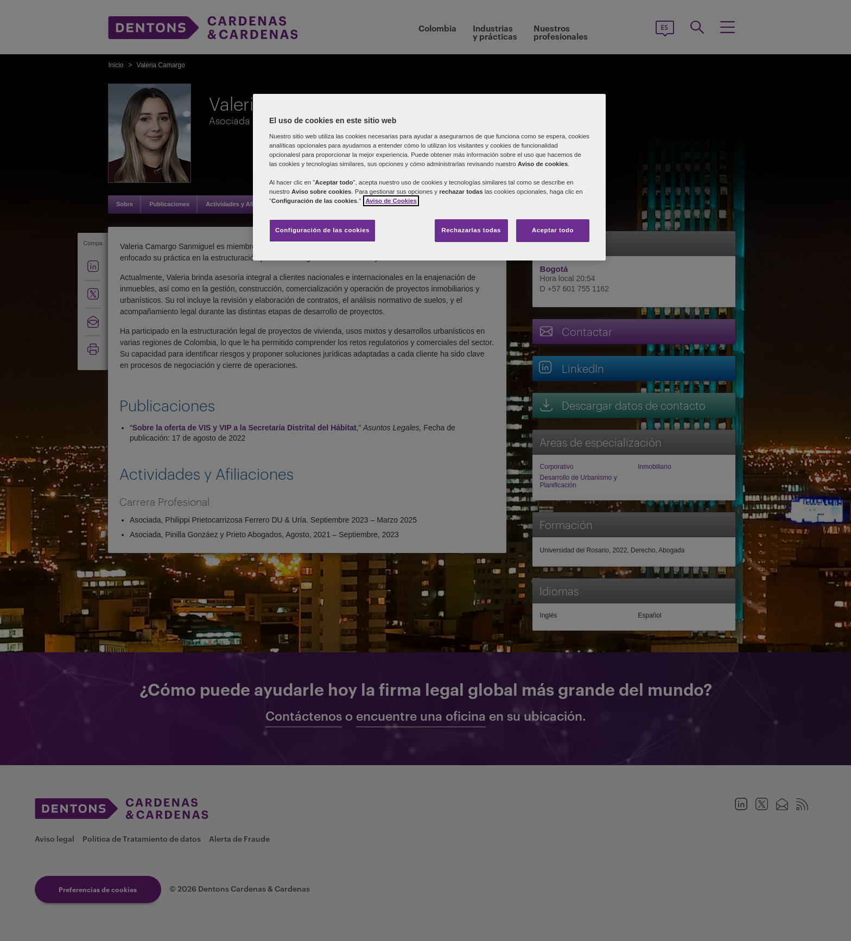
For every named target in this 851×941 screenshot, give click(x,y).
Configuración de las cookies (322, 230)
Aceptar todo (553, 230)
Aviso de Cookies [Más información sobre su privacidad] (390, 201)
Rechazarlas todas (471, 230)
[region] (429, 177)
